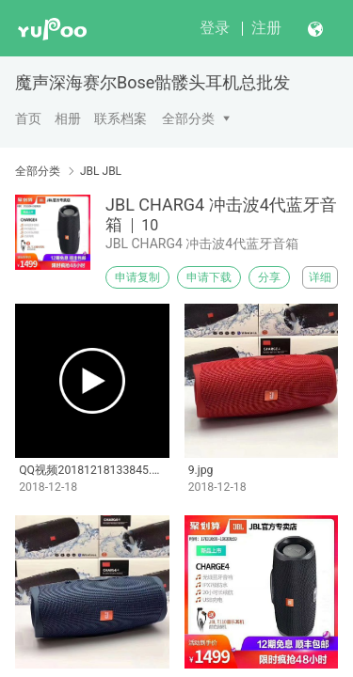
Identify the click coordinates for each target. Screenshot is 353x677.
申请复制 (137, 277)
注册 (266, 28)
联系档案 (120, 118)
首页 (28, 118)
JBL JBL (100, 171)
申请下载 (209, 277)
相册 (68, 118)
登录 (215, 28)
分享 (269, 277)
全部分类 (188, 118)
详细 (320, 277)
